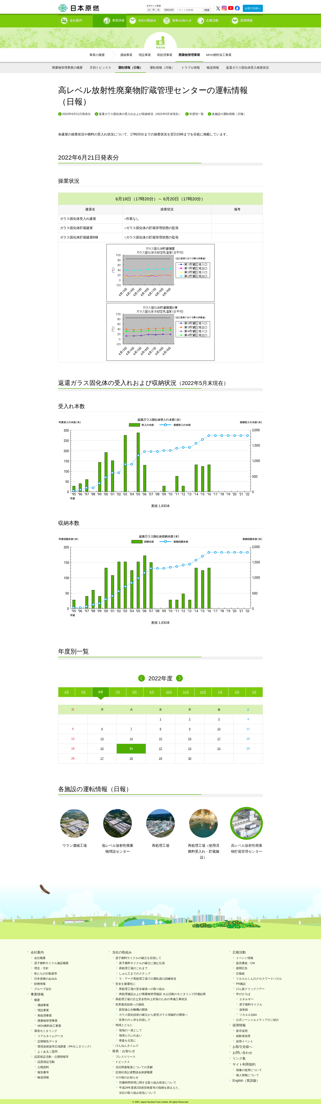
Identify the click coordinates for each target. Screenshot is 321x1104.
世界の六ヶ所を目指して (134, 1018)
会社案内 (76, 19)
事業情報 (110, 19)
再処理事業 (164, 53)
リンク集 (239, 1057)
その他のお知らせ (126, 1076)
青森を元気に (127, 1039)
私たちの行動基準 (45, 972)
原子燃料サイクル (250, 1003)
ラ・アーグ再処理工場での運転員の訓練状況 (147, 977)
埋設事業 (145, 53)
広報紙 (240, 972)
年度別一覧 (196, 112)
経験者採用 (243, 1034)
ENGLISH (169, 10)
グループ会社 (42, 987)
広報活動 (212, 19)
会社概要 (40, 956)
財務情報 (40, 982)
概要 (37, 998)
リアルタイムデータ (50, 1034)
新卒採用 (242, 1029)
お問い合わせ (242, 1051)
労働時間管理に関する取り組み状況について (147, 1081)
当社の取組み (147, 19)
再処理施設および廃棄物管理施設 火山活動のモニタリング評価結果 (162, 992)
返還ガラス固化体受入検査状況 (247, 66)
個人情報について (247, 1073)
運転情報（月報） (162, 66)
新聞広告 (242, 966)
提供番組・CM (245, 961)
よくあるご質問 (47, 1050)
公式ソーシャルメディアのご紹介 (257, 1018)
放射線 (243, 1008)
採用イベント (244, 1040)
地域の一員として (130, 1028)
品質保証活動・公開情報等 (51, 1055)
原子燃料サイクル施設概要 (51, 961)
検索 (207, 10)
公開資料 (43, 1065)
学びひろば (243, 992)
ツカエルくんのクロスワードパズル (259, 977)
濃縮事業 (126, 53)
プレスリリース (125, 1055)
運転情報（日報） (130, 66)
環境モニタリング (45, 1029)
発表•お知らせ (182, 19)
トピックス (122, 1060)
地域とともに (124, 1023)
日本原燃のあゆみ (45, 977)
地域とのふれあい (130, 1034)
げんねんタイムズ (126, 1044)
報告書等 (43, 1070)
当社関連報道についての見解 (134, 1065)
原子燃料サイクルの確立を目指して (138, 956)
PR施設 (241, 982)
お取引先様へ (253, 8)
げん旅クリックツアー (250, 987)
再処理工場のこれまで (133, 966)
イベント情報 (244, 956)
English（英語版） (246, 1079)
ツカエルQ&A (248, 1013)
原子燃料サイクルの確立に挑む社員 (142, 961)
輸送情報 (213, 66)
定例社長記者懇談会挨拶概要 (134, 1070)
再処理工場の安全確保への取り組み (142, 987)
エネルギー (246, 998)
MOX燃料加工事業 (219, 53)
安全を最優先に (125, 982)
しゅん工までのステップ (134, 972)
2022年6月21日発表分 (76, 112)
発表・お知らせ (123, 1049)
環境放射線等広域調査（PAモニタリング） (65, 1045)
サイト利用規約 (244, 1063)
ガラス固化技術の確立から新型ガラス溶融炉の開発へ (153, 1013)
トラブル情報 (190, 66)
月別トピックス (100, 66)
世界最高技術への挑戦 (129, 1003)
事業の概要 (97, 53)
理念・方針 (41, 966)
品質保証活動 (46, 1060)
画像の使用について (249, 1068)
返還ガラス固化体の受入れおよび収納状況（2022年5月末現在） (140, 112)
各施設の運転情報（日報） (229, 112)
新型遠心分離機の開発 (133, 1008)
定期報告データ (47, 1040)
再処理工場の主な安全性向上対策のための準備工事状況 (151, 998)
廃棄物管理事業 (189, 53)
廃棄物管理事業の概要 (67, 66)
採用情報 (246, 19)
